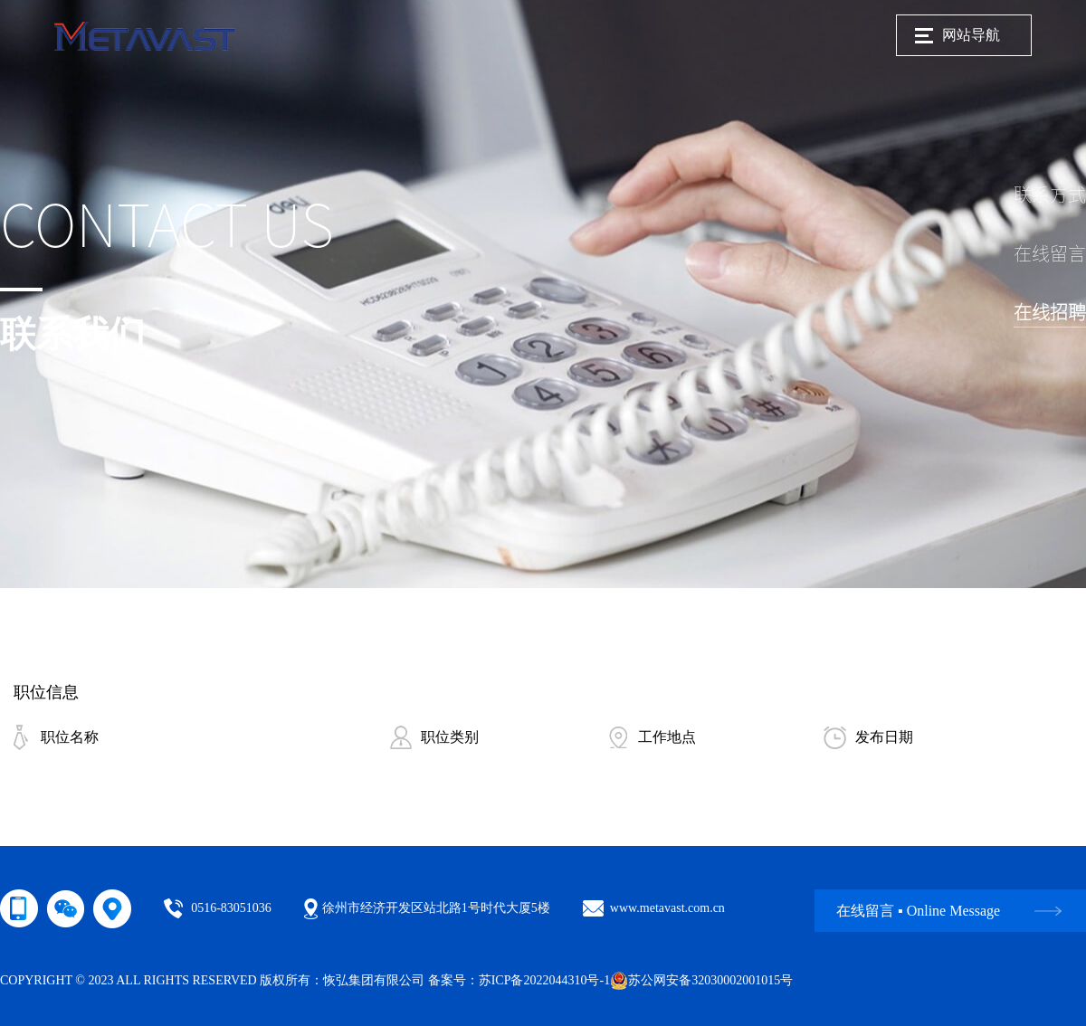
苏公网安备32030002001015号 (701, 981)
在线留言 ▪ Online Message (918, 910)
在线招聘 (1050, 312)
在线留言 (1050, 253)
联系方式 (1050, 194)
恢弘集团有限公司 (373, 980)
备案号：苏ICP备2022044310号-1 (519, 980)
